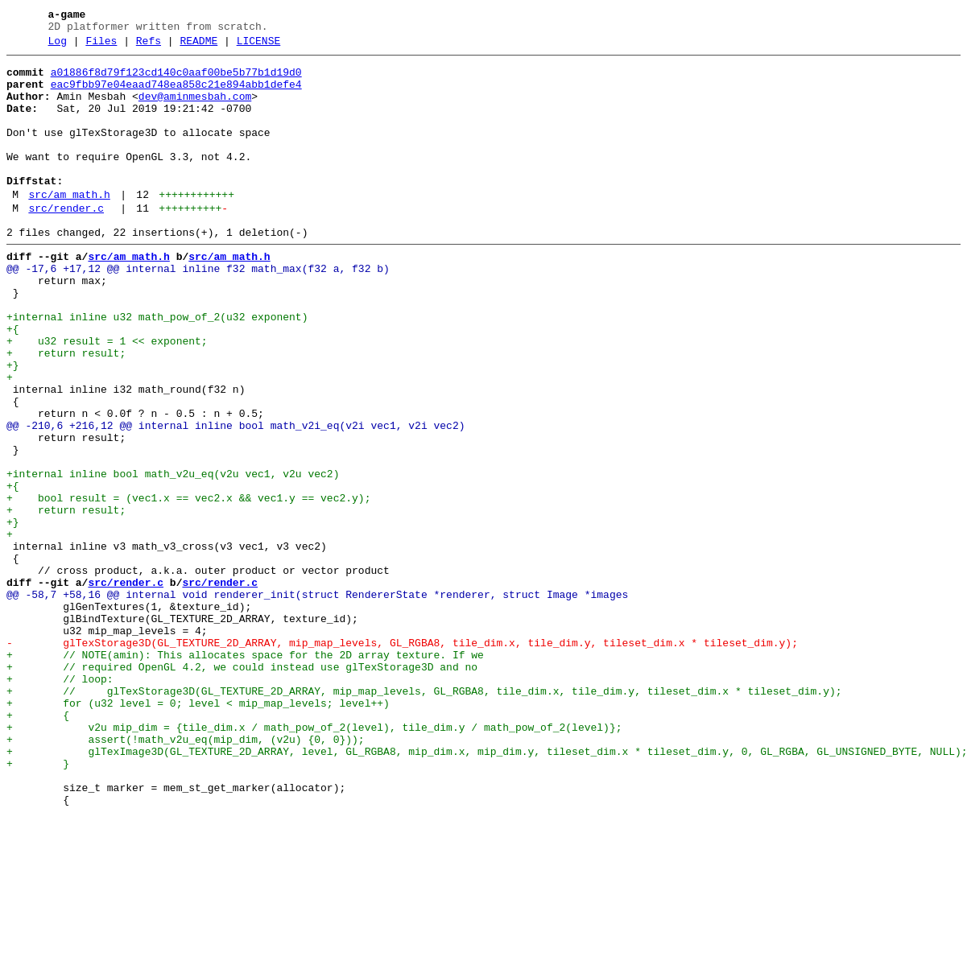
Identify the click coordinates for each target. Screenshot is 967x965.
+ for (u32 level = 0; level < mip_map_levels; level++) (198, 831)
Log (57, 46)
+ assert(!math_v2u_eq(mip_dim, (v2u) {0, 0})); (185, 875)
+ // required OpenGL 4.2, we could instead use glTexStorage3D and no (241, 788)
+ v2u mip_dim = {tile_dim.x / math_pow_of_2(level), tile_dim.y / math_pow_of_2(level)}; (314, 860)
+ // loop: (60, 802)
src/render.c (66, 242)
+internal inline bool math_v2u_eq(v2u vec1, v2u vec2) (172, 556)
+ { (37, 846)
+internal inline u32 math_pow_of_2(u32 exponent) (157, 368)
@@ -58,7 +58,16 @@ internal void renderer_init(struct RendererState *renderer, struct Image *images (317, 701)
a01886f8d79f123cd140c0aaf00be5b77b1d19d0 (176, 79)
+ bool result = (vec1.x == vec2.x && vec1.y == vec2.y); (188, 585)
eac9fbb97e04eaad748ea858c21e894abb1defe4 (176, 94)
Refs (148, 46)
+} (12, 426)
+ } (37, 904)
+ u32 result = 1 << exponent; (107, 397)
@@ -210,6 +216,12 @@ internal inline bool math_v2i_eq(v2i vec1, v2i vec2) (235, 498)
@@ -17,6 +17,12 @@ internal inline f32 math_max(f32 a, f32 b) (198, 310)
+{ (12, 382)
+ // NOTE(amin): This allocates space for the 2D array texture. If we (245, 773)
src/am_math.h (69, 226)
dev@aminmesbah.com (194, 108)
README (198, 46)
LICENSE (259, 46)
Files (101, 46)
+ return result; (66, 411)
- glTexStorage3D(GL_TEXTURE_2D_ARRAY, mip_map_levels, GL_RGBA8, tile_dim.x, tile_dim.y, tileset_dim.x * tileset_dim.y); (402, 759)
